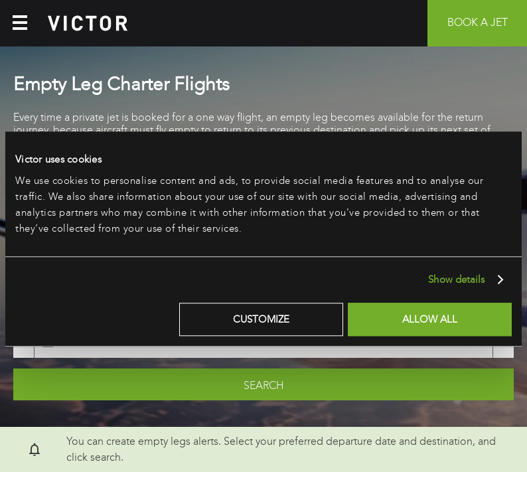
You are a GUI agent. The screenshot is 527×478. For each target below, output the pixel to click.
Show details (456, 279)
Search (264, 385)
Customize (261, 319)
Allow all (429, 319)
